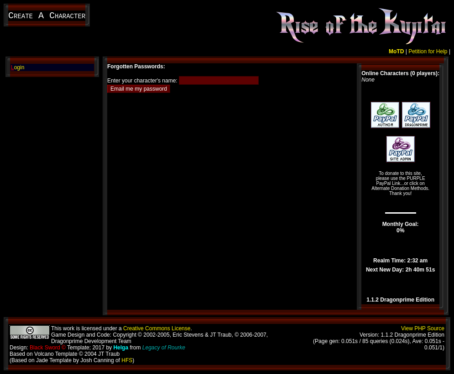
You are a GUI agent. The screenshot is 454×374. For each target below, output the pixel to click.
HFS (126, 360)
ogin (17, 67)
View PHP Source (422, 328)
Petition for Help (427, 51)
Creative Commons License (156, 328)
